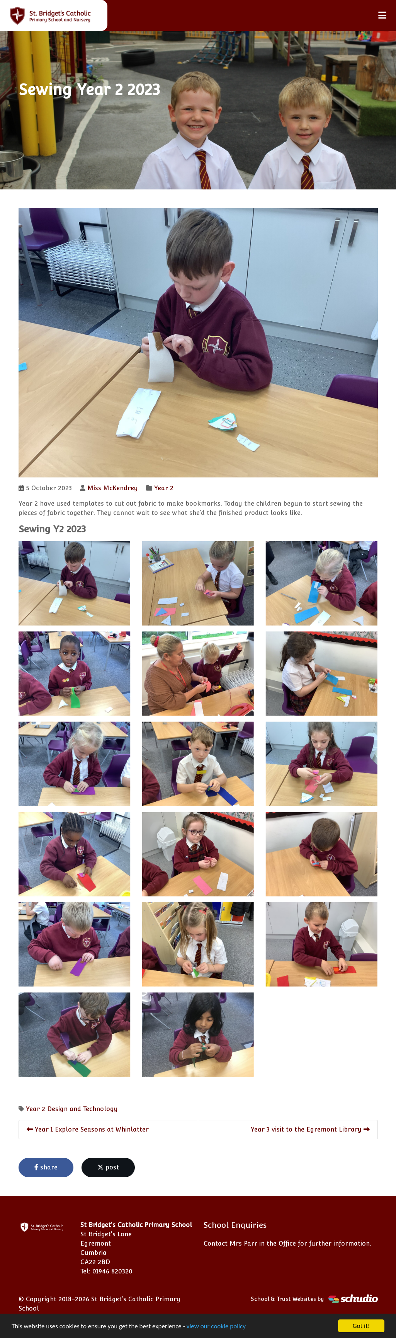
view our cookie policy (216, 1326)
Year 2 (163, 488)
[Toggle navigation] (382, 15)
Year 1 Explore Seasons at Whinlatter (88, 1129)
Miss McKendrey (112, 488)
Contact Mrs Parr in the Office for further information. (287, 1243)
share (46, 1167)
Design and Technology (82, 1109)
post (108, 1167)
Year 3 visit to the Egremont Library (310, 1129)
